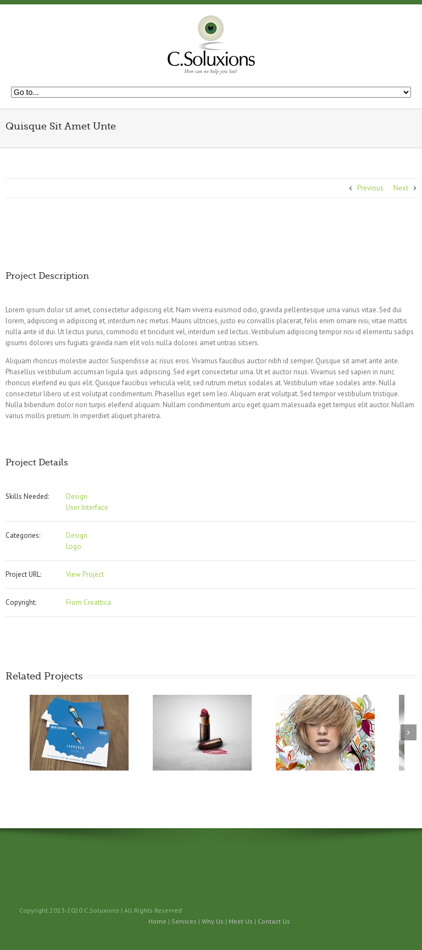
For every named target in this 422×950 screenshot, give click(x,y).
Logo (73, 546)
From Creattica (88, 602)
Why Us (213, 921)
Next (400, 188)
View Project (85, 574)
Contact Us (274, 921)
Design (76, 496)
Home (157, 921)
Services (184, 921)
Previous (370, 188)
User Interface (87, 507)
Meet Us (241, 921)
